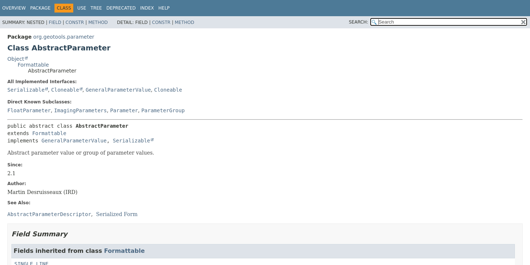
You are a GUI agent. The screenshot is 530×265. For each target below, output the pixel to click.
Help (164, 8)
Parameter (124, 110)
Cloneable (65, 90)
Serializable (26, 90)
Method (98, 22)
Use (81, 8)
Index (147, 8)
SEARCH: (358, 22)
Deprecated (121, 8)
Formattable (33, 65)
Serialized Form (117, 214)
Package (40, 8)
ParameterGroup (163, 110)
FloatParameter (29, 110)
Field (55, 22)
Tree (96, 8)
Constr (75, 22)
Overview (14, 8)
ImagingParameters (80, 110)
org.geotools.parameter (63, 37)
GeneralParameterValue (118, 90)
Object (15, 59)
